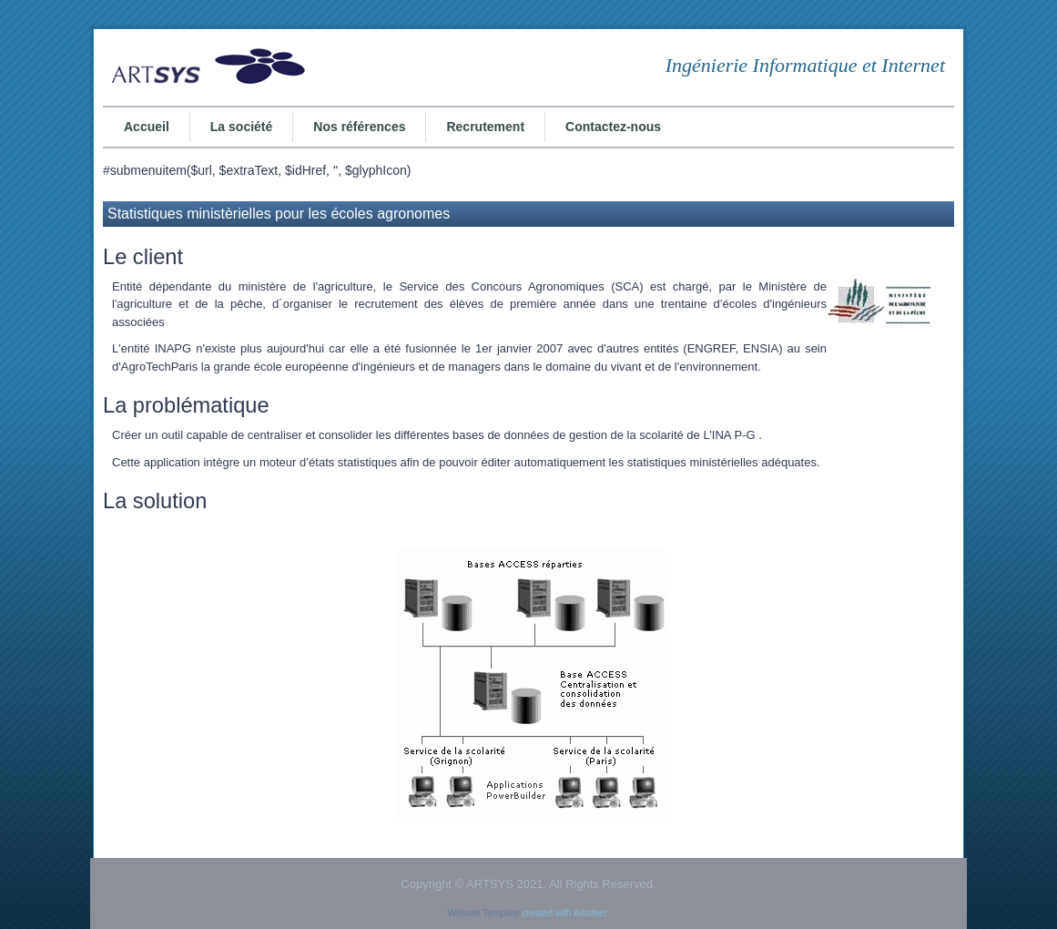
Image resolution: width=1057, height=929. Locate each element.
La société (241, 126)
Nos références (359, 126)
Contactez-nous (613, 126)
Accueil (146, 126)
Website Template (484, 913)
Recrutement (485, 126)
